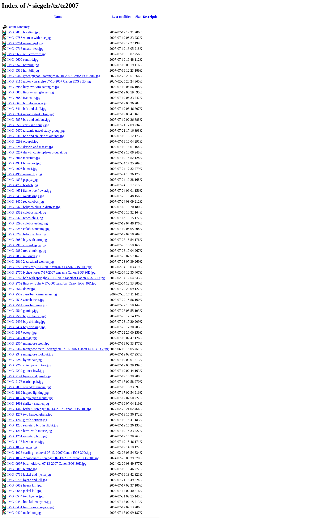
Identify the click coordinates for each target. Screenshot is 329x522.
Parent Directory (18, 27)
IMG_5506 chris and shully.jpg (28, 125)
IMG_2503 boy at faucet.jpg (26, 316)
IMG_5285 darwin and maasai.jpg (30, 147)
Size (138, 16)
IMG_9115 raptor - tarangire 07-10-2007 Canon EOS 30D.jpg (49, 81)
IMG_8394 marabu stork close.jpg (30, 114)
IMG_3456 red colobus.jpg (25, 201)
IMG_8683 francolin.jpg (23, 98)
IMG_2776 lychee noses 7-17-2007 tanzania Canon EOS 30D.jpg (51, 272)
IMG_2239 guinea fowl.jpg (25, 370)
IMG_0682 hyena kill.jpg (24, 485)
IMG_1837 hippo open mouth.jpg (30, 398)
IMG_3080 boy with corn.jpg (27, 239)
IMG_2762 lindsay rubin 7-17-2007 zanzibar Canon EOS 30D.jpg (51, 283)
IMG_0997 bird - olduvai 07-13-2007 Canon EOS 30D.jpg (46, 463)
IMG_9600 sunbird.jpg (22, 59)
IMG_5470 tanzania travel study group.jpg (36, 130)
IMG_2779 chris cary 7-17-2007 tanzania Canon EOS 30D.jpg (49, 267)
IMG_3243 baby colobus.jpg (26, 234)
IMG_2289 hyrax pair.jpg (24, 360)
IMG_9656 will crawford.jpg (26, 54)
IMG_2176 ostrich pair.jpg (25, 381)
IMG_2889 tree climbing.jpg (26, 250)
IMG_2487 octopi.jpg (22, 332)
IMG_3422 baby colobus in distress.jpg (33, 207)
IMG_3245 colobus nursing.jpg (28, 229)
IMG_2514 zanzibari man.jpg (27, 305)
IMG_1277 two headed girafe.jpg (29, 414)
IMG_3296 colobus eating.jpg (27, 223)
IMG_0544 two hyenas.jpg (25, 496)
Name (58, 16)
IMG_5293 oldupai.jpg (22, 141)
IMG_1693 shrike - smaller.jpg (28, 403)
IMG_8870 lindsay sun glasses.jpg (30, 92)
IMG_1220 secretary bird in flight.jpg (32, 425)
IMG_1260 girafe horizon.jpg (27, 420)
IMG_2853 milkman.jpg (23, 256)
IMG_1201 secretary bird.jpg (27, 436)
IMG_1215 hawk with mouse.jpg (29, 431)
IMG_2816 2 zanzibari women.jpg (30, 261)
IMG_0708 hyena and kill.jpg (27, 480)
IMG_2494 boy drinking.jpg (26, 327)
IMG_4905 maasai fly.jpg (24, 174)
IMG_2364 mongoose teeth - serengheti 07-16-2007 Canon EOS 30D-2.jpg (58, 349)
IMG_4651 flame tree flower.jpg (29, 190)
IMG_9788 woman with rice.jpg (29, 37)
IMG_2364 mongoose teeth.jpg (28, 343)
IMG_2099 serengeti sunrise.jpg (29, 387)
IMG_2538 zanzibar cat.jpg (25, 300)
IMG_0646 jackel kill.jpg (24, 491)
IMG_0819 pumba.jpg (22, 469)
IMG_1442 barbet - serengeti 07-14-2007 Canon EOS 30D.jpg (49, 409)
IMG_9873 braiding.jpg (23, 32)
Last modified (122, 16)
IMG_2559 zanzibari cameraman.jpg (32, 294)
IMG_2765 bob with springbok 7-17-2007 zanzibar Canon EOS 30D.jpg (56, 278)
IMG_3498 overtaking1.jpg (25, 196)
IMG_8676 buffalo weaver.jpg (27, 103)
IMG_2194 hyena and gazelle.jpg (29, 376)
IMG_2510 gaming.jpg (22, 310)
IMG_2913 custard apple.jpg (26, 245)
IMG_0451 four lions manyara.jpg (30, 507)
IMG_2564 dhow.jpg (21, 289)
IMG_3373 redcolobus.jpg (25, 218)
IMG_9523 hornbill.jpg (23, 65)
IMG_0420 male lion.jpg (24, 512)
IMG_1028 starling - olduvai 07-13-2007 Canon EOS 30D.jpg (49, 452)
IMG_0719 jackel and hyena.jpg (29, 474)
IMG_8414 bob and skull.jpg (26, 108)
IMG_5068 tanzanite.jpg (23, 158)
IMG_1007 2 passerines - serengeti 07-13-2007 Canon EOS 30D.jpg (53, 458)
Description (151, 16)
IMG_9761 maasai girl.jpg (25, 43)
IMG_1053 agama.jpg (22, 447)
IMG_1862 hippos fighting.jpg (28, 392)
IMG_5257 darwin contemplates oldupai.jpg (37, 152)
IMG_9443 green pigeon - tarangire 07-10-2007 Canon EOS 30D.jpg (53, 76)
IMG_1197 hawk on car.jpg (25, 441)
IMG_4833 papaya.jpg (22, 179)
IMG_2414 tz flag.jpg (22, 338)
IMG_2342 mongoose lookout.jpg (30, 354)
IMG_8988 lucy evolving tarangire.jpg (33, 87)
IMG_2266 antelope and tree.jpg (29, 365)
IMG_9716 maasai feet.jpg (25, 48)
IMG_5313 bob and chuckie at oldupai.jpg (35, 136)
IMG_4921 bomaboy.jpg (23, 163)
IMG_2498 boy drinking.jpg (26, 321)
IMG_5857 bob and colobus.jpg (28, 119)
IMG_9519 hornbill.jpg (23, 70)
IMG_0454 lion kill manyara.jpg (29, 502)
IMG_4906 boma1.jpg (22, 169)
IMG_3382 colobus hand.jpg (26, 212)
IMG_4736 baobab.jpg (22, 185)
